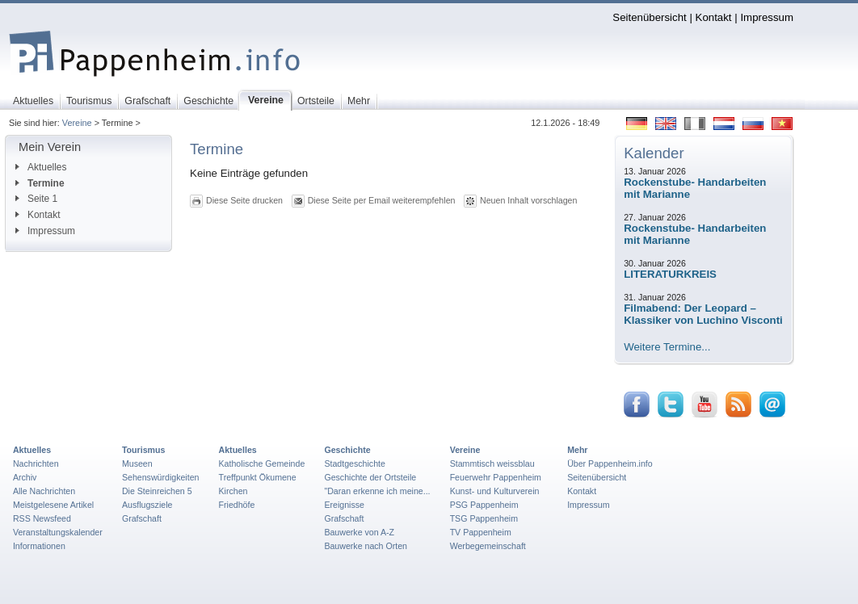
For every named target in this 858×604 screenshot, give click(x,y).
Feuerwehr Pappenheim (495, 477)
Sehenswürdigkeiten (161, 477)
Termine (40, 183)
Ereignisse (344, 505)
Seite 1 (36, 198)
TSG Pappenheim (484, 518)
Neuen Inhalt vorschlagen (528, 200)
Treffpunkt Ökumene (258, 477)
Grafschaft (142, 518)
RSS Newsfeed (42, 518)
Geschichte (347, 450)
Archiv (24, 477)
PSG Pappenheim (484, 505)
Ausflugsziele (147, 505)
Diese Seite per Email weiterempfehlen (382, 200)
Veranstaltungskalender (58, 532)
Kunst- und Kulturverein (495, 491)
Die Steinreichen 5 (157, 491)
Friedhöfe (237, 505)
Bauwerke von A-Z (359, 532)
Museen (137, 463)
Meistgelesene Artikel (53, 505)
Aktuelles (40, 167)
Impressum (766, 17)
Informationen (39, 546)
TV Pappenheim (480, 532)
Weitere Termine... (667, 347)
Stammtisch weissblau (492, 463)
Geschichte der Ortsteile (370, 477)
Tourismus (143, 450)
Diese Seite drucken (244, 200)
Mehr (577, 450)
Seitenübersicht (649, 17)
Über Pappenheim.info (610, 463)
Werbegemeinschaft (488, 546)
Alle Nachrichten (44, 491)
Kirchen (233, 491)
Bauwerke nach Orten (365, 546)
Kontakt (714, 17)
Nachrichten (36, 463)
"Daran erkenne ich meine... (377, 491)
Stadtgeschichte (354, 463)
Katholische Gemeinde (262, 463)
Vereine (77, 123)
